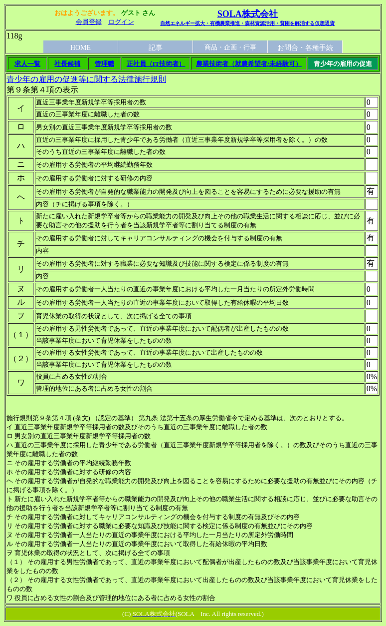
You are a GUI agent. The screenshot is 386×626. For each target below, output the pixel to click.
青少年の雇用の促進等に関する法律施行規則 (86, 79)
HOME (80, 47)
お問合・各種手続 (305, 47)
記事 (156, 47)
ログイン (121, 21)
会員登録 (89, 21)
